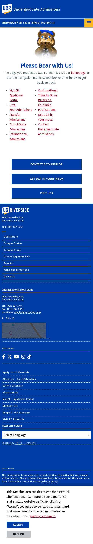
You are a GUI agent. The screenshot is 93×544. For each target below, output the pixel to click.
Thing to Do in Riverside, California (47, 100)
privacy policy (49, 481)
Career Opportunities (17, 256)
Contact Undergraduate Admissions (48, 129)
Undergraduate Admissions (36, 9)
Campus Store (12, 250)
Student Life (10, 406)
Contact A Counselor (46, 164)
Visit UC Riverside (14, 419)
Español (9, 263)
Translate (27, 443)
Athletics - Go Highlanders (19, 379)
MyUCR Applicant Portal (16, 95)
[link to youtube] (16, 357)
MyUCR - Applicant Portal (18, 399)
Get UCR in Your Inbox (46, 179)
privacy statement (43, 516)
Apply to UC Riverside (16, 372)
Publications (46, 110)
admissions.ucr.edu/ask (27, 312)
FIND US (26, 327)
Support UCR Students (16, 412)
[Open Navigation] (88, 23)
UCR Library (11, 236)
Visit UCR (46, 193)
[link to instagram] (23, 357)
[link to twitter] (9, 357)
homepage (78, 73)
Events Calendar (13, 385)
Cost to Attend (48, 90)
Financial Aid (11, 392)
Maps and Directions (16, 270)
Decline (19, 534)
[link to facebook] (3, 357)
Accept (18, 525)
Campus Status (13, 243)
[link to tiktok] (29, 357)
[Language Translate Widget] (46, 435)
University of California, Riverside (28, 23)
